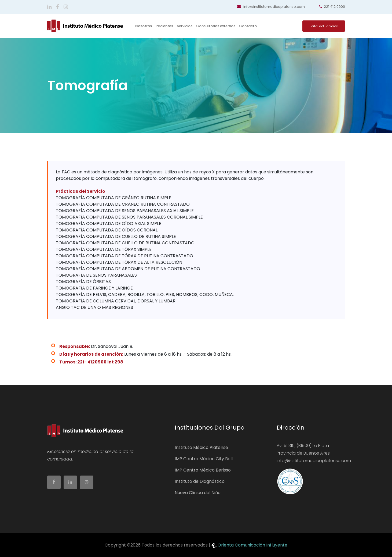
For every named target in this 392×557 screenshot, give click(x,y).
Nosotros (143, 25)
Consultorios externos (215, 25)
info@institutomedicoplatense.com (271, 6)
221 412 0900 (332, 6)
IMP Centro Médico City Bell (204, 459)
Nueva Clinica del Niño (198, 493)
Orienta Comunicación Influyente (252, 545)
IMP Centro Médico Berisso (203, 470)
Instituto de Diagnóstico (200, 481)
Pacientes (164, 25)
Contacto (248, 25)
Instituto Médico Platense (201, 447)
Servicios (184, 25)
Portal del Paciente (324, 26)
